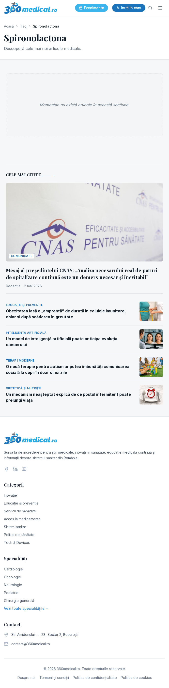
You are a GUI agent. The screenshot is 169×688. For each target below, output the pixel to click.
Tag (23, 26)
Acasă (9, 26)
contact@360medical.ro (30, 644)
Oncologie (12, 577)
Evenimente (91, 8)
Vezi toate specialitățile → (26, 608)
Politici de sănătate (19, 535)
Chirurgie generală (19, 600)
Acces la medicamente (22, 519)
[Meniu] (160, 8)
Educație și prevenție (21, 503)
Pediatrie (11, 593)
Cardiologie (13, 569)
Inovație (10, 495)
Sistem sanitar (15, 527)
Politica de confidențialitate (95, 677)
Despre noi (26, 677)
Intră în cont (128, 8)
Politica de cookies (136, 677)
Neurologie (13, 585)
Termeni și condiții (54, 677)
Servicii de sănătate (20, 511)
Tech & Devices (17, 542)
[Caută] (150, 8)
